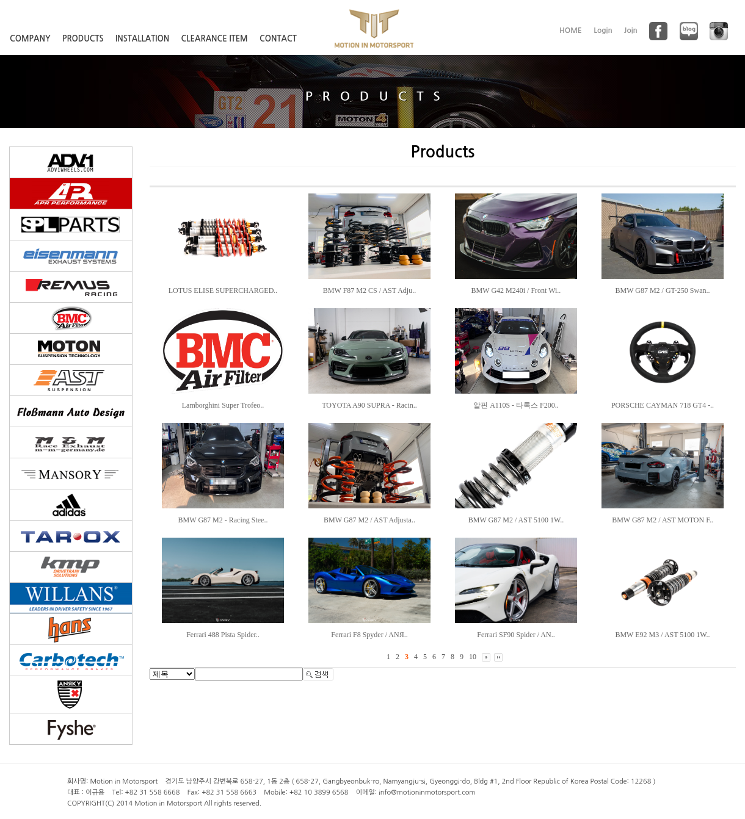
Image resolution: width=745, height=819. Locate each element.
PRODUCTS (83, 39)
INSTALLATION (142, 39)
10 (472, 656)
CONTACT (278, 39)
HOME (570, 30)
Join (631, 30)
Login (603, 30)
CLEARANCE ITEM (214, 39)
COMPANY (30, 39)
